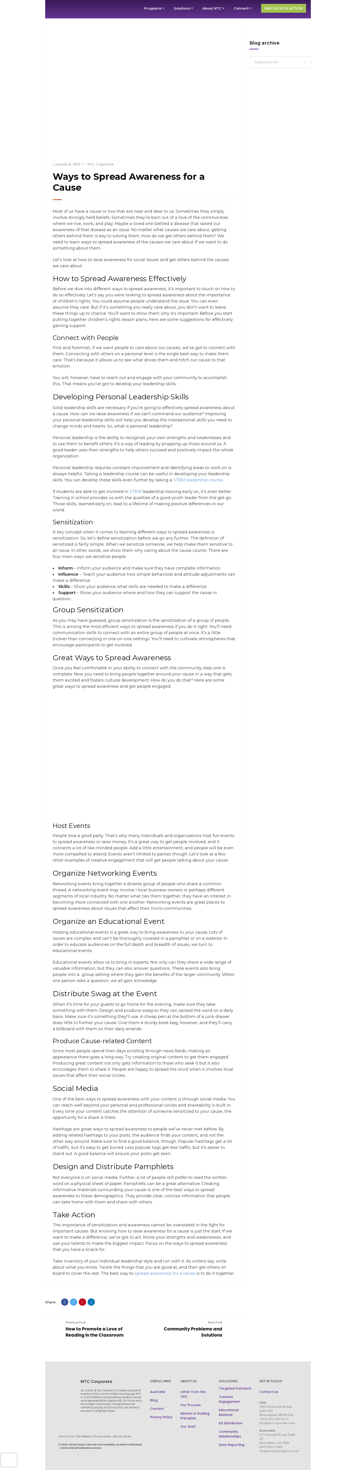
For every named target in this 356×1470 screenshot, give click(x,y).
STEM (135, 491)
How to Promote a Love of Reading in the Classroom (95, 1332)
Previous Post (76, 1322)
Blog (154, 1400)
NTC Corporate (101, 164)
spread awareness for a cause (165, 1273)
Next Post (215, 1322)
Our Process (190, 1405)
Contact (157, 1408)
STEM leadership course (197, 480)
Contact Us (268, 1392)
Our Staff (188, 1426)
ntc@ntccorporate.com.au (279, 1451)
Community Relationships (230, 1434)
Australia (157, 1392)
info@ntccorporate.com (277, 1423)
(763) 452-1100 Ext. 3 (273, 1419)
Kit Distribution (231, 1423)
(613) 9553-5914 (271, 1447)
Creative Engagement (229, 1399)
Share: (50, 1302)
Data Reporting (231, 1444)
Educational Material (229, 1412)
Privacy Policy (161, 1417)
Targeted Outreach (235, 1388)
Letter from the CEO (192, 1394)
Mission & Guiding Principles (195, 1415)
